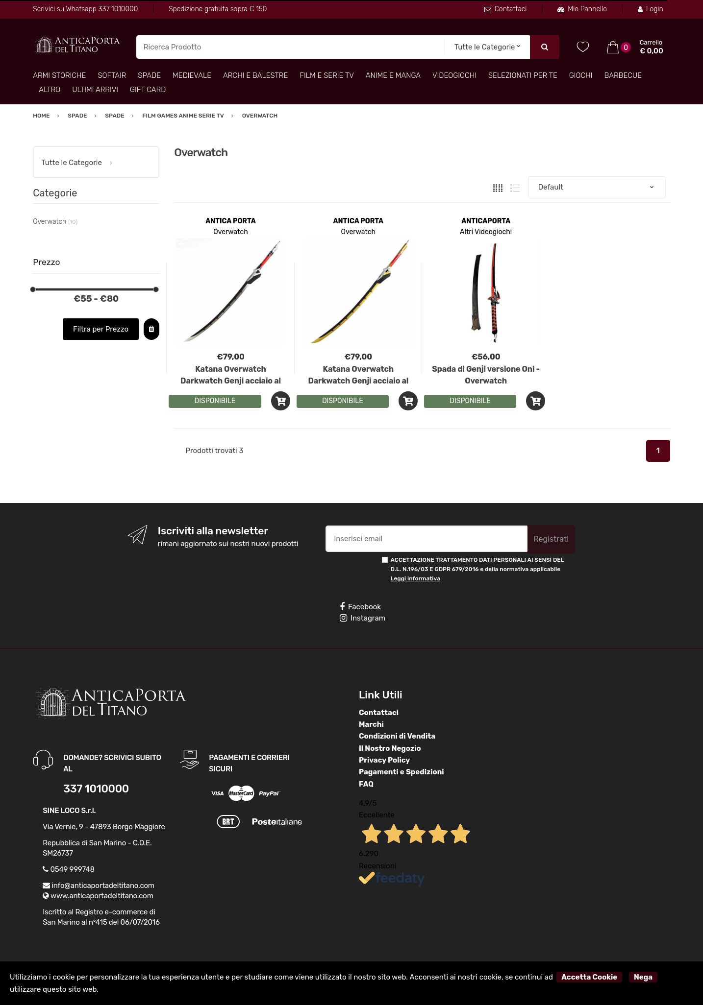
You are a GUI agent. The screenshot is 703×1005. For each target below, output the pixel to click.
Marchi (371, 724)
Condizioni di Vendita (397, 736)
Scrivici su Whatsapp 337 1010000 (85, 9)
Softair (112, 75)
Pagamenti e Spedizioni (401, 771)
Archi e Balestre (255, 75)
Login (650, 9)
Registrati (551, 539)
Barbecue (623, 75)
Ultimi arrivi (95, 89)
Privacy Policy (384, 760)
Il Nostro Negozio (390, 748)
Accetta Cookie (589, 977)
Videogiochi (454, 75)
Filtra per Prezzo (100, 329)
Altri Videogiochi (486, 232)
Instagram (362, 618)
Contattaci (505, 9)
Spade (149, 75)
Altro (49, 89)
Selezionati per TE (522, 75)
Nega (643, 977)
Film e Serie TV (326, 75)
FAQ (366, 784)
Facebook (360, 606)
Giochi (581, 75)
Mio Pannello (582, 9)
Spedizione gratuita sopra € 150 (218, 9)
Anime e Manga (393, 75)
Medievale (192, 75)
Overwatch (230, 232)
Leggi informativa (415, 578)
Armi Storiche (59, 75)
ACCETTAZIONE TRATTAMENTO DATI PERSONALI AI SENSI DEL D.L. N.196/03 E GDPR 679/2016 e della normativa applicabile (477, 569)
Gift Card (148, 89)
